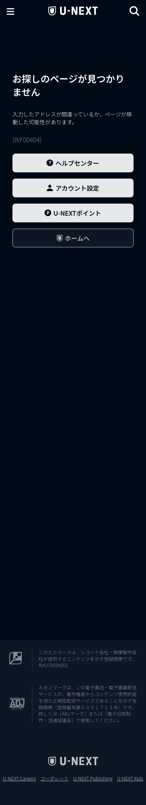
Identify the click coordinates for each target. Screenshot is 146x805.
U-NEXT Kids (130, 778)
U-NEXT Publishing (93, 778)
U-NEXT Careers (19, 778)
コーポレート (54, 778)
